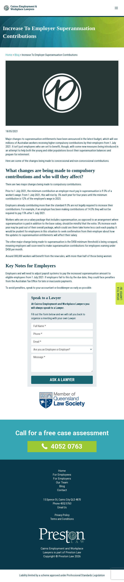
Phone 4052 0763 (62, 502)
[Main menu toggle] (116, 8)
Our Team (62, 481)
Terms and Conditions (62, 518)
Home (9, 55)
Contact (62, 489)
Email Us (62, 506)
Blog (17, 55)
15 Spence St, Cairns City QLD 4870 (62, 499)
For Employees (62, 474)
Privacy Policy (62, 514)
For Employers (62, 477)
